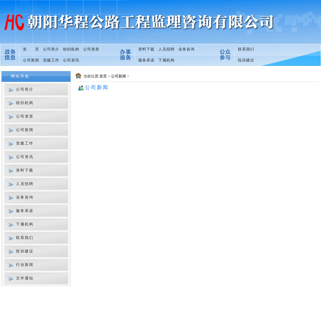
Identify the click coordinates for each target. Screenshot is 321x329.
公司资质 (91, 49)
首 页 (31, 49)
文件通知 (25, 278)
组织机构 (71, 49)
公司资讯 (71, 60)
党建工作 (51, 60)
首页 (103, 76)
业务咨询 (186, 49)
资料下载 (146, 49)
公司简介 (51, 49)
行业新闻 (25, 265)
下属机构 (166, 60)
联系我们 (246, 49)
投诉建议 (246, 60)
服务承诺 (146, 60)
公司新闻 (31, 60)
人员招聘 (166, 49)
